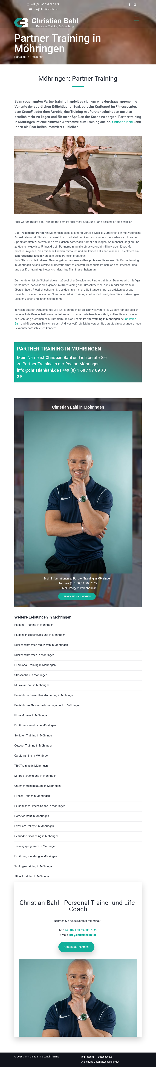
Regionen (37, 56)
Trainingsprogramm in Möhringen (35, 846)
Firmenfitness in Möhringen (31, 715)
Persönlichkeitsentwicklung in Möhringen (39, 635)
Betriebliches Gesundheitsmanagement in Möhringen (47, 705)
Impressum (87, 1056)
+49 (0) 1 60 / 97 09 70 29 (45, 4)
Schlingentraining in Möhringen (33, 866)
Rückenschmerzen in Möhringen (34, 655)
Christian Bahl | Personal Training (41, 1056)
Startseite (19, 56)
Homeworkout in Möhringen (31, 816)
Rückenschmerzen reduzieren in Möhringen (41, 645)
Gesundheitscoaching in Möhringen (36, 836)
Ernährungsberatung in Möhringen (35, 856)
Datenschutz (105, 1056)
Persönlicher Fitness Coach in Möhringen (39, 806)
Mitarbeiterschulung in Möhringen (35, 775)
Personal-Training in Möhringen (33, 624)
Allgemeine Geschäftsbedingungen (100, 1061)
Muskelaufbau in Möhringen (32, 685)
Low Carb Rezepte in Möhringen (34, 826)
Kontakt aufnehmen (76, 947)
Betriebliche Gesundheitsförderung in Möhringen (44, 695)
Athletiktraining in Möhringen (32, 876)
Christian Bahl (122, 122)
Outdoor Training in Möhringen (33, 745)
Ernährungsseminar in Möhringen (35, 725)
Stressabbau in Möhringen (30, 675)
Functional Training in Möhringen (35, 665)
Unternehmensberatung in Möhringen (37, 785)
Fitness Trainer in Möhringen (32, 796)
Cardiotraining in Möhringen (31, 755)
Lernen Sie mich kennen (77, 596)
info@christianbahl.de (45, 9)
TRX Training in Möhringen (31, 765)
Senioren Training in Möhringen (33, 735)
